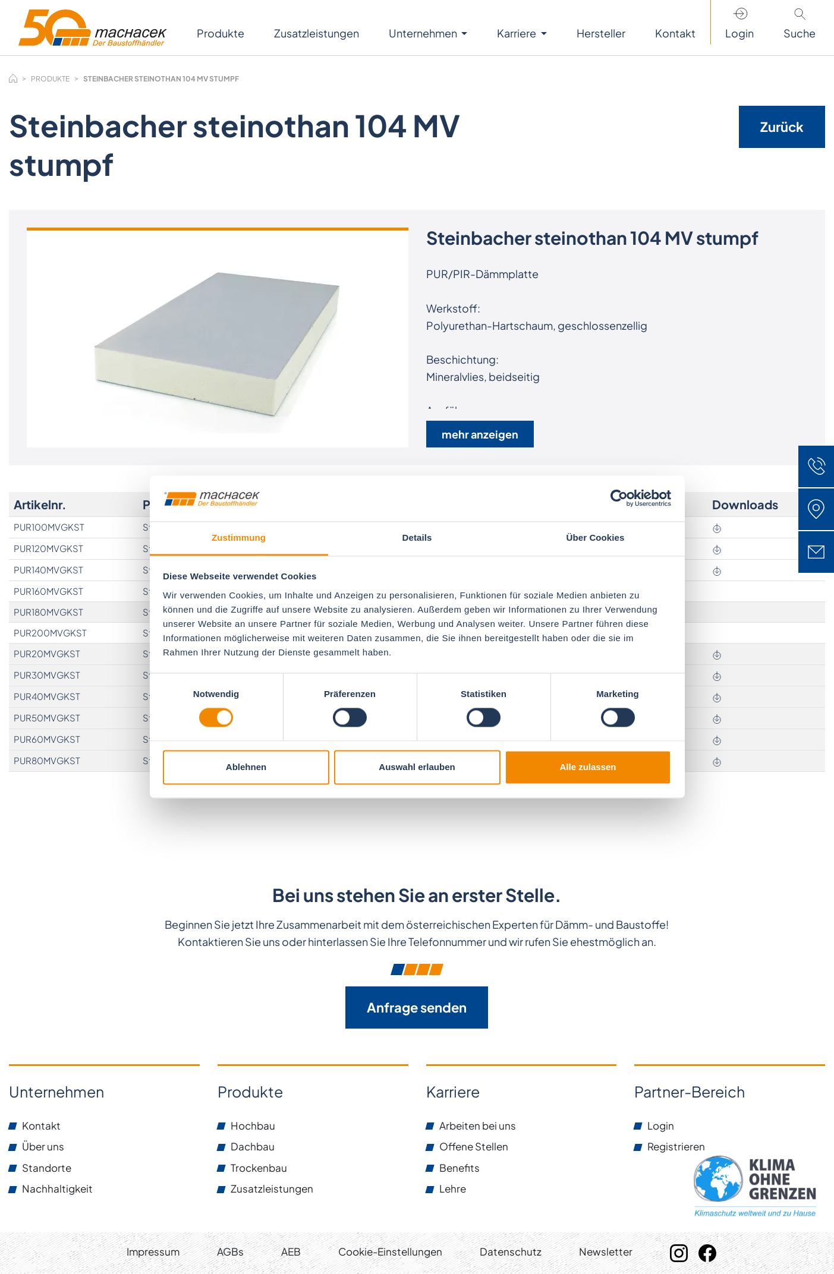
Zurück (782, 126)
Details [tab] (417, 537)
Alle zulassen (587, 767)
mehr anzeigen (480, 434)
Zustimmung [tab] (239, 537)
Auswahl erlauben (417, 767)
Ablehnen (246, 767)
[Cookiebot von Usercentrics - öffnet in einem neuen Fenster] (619, 498)
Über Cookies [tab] (596, 537)
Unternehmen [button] (424, 33)
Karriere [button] (517, 33)
